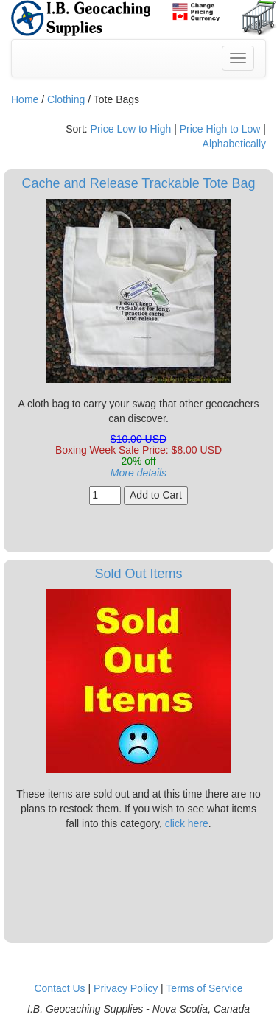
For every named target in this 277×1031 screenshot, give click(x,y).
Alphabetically (234, 143)
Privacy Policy (126, 988)
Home (24, 99)
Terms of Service (204, 988)
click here (186, 823)
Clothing (66, 99)
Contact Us (59, 988)
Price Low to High (131, 129)
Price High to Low (220, 129)
